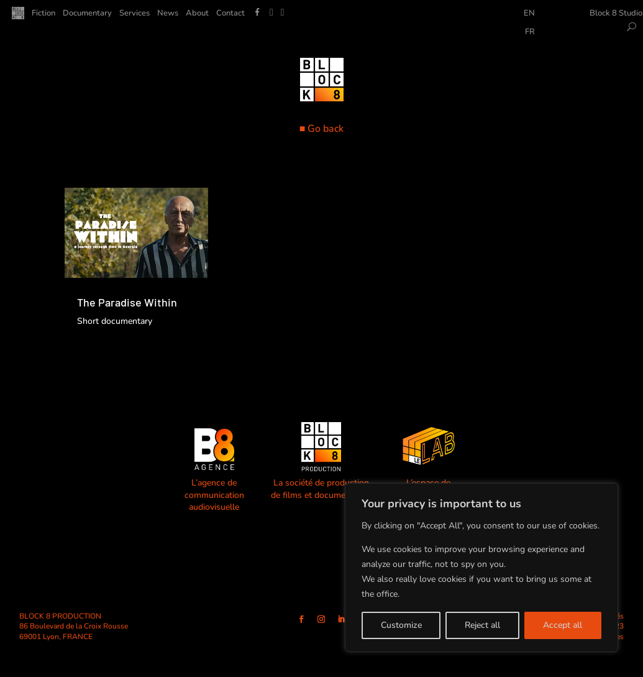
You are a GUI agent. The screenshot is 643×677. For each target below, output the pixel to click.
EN (529, 14)
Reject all (482, 625)
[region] (481, 567)
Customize (401, 625)
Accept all (562, 625)
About (197, 14)
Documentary (87, 14)
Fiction (43, 14)
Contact (230, 14)
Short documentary (114, 321)
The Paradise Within (127, 302)
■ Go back (321, 129)
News (167, 14)
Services (134, 14)
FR (530, 32)
